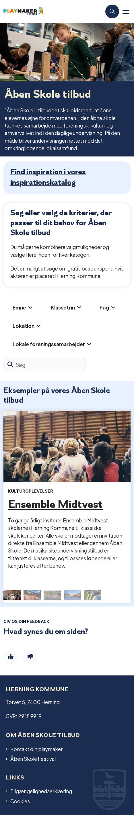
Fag (104, 307)
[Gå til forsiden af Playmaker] (51, 11)
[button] (128, 11)
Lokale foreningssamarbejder (49, 344)
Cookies (20, 801)
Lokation (23, 325)
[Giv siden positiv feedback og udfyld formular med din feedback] (10, 657)
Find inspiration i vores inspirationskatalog (48, 176)
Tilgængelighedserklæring (41, 791)
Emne (19, 307)
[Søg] (45, 364)
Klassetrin (63, 307)
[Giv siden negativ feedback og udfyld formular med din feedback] (30, 657)
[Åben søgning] (112, 11)
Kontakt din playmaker (36, 749)
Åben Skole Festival (33, 758)
